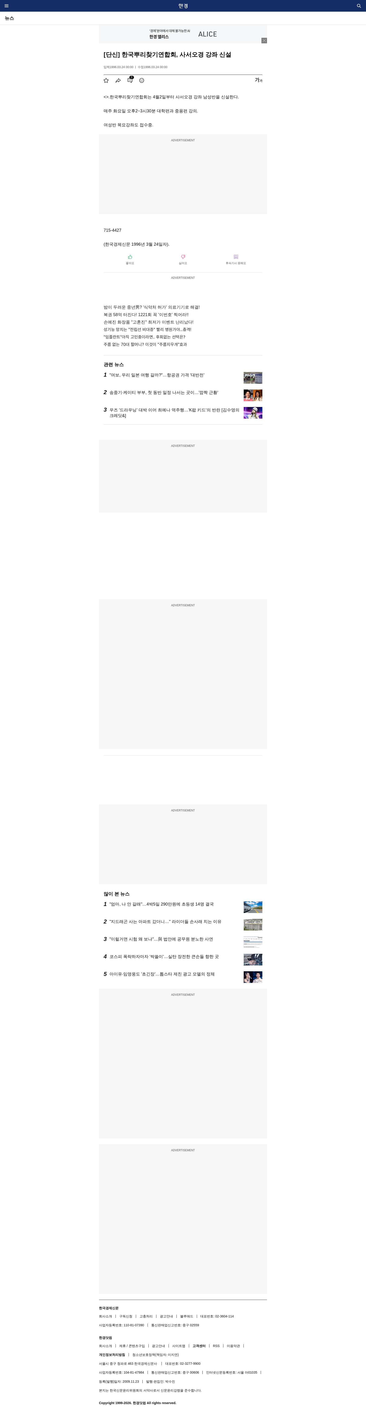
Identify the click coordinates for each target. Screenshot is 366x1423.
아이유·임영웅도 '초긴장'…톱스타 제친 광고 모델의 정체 (162, 974)
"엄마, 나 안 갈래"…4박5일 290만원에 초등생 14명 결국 (161, 904)
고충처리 (146, 1316)
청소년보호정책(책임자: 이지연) (155, 1355)
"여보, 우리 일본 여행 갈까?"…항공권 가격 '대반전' (156, 375)
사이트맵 (178, 1346)
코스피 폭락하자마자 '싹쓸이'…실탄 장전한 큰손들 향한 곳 (164, 956)
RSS (216, 1346)
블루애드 (186, 1316)
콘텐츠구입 (137, 1346)
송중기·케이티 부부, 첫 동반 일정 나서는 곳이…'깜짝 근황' (163, 392)
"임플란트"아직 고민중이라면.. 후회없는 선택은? (144, 336)
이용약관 (233, 1346)
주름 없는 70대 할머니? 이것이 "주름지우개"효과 (145, 344)
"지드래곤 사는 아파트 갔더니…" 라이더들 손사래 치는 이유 (165, 921)
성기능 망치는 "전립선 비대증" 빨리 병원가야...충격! (147, 329)
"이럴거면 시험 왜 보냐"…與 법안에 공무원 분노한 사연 (161, 939)
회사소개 (105, 1316)
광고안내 (166, 1316)
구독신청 (125, 1316)
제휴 (122, 1346)
